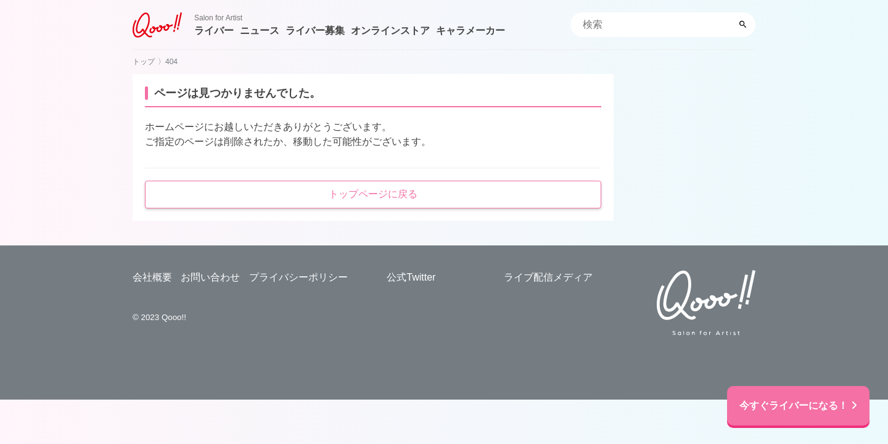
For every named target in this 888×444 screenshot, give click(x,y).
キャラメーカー (470, 30)
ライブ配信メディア (548, 277)
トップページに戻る (373, 194)
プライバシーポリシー (298, 277)
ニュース (259, 30)
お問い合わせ (210, 277)
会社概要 (152, 277)
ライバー (214, 30)
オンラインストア (390, 30)
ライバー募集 (315, 30)
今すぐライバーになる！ (798, 405)
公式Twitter (411, 277)
